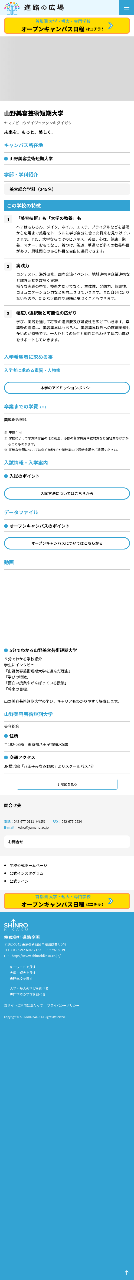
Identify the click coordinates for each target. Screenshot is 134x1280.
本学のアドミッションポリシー (67, 387)
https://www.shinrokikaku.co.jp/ (36, 955)
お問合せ (15, 841)
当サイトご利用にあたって (23, 1005)
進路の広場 (61, 7)
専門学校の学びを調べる (27, 994)
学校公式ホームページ (28, 865)
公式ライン (18, 881)
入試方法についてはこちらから (67, 493)
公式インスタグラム (26, 873)
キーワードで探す (23, 966)
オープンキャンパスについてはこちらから (67, 543)
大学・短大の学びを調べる (29, 988)
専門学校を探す (21, 978)
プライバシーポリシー (63, 1005)
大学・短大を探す (23, 972)
